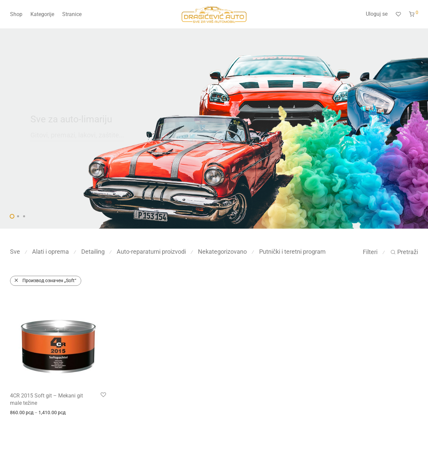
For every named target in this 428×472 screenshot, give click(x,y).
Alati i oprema (50, 251)
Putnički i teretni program (292, 251)
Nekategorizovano (222, 251)
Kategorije (42, 14)
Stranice (72, 14)
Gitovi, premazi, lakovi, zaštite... (77, 135)
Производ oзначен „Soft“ (49, 280)
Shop (16, 14)
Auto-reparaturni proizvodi (151, 251)
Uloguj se (377, 14)
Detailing (93, 251)
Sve (15, 251)
